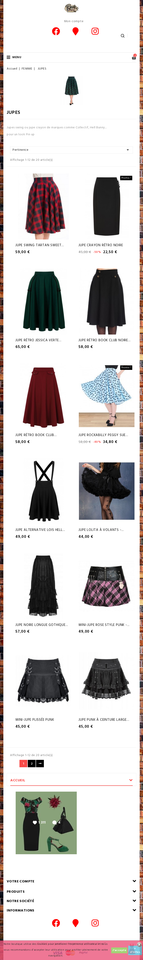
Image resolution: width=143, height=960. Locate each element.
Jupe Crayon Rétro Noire (101, 245)
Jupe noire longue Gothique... (41, 625)
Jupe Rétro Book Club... (36, 435)
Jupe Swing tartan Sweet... (39, 245)
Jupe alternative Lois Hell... (40, 530)
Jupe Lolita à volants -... (101, 530)
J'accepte (119, 950)
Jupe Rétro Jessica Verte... (38, 340)
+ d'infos (135, 950)
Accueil (17, 780)
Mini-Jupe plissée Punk (34, 720)
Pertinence (71, 150)
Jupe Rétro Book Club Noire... (104, 340)
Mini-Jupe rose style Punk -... (104, 625)
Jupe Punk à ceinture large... (104, 720)
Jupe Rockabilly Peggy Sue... (103, 435)
